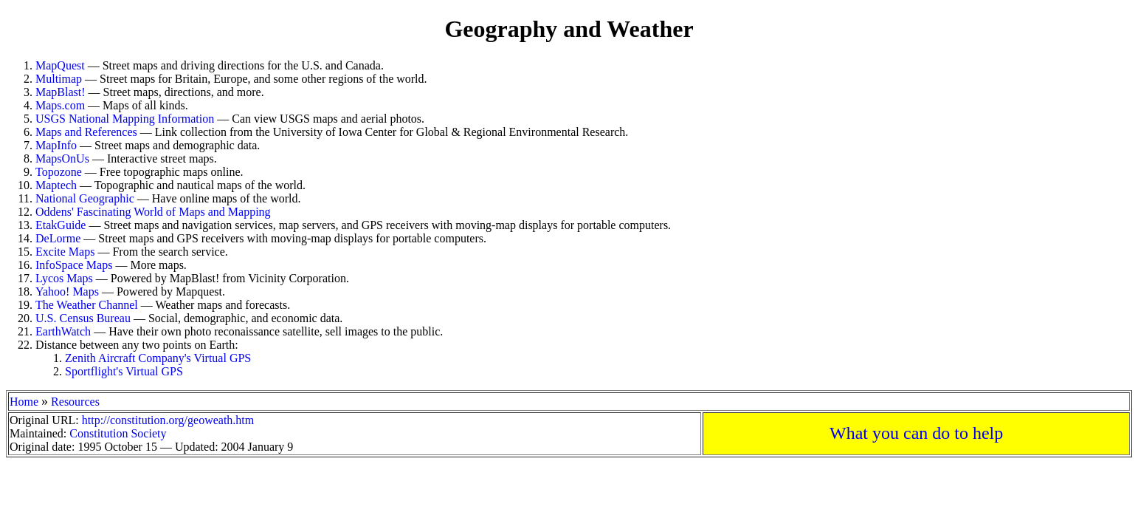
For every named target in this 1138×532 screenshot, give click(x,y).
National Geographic (84, 198)
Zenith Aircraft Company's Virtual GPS (158, 358)
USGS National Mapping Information (124, 118)
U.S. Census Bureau (83, 318)
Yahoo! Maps (67, 291)
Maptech (56, 185)
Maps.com (60, 105)
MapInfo (56, 145)
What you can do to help (916, 433)
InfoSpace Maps (73, 265)
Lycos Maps (64, 278)
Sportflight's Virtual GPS (124, 371)
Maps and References (86, 132)
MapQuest (60, 65)
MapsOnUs (62, 158)
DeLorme (57, 238)
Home (24, 401)
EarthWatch (63, 331)
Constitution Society (117, 433)
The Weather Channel (86, 305)
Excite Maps (64, 251)
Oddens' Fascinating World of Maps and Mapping (153, 211)
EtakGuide (60, 225)
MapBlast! (60, 92)
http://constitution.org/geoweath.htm (168, 420)
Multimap (58, 78)
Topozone (58, 172)
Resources (75, 401)
